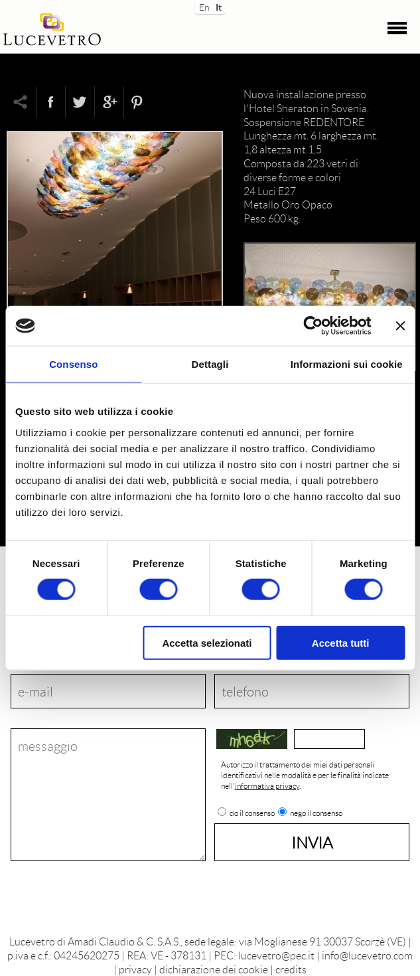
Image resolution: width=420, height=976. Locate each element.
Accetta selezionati (206, 642)
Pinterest (138, 102)
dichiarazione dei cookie (213, 969)
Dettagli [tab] (210, 364)
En (203, 6)
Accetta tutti (341, 642)
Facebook (50, 102)
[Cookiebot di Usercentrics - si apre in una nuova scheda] (313, 326)
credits (291, 969)
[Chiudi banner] (400, 326)
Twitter (79, 102)
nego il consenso (316, 813)
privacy (135, 969)
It (219, 6)
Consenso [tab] (73, 364)
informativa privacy (267, 786)
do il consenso (252, 813)
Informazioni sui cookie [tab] (347, 364)
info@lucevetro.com (367, 955)
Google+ (108, 102)
